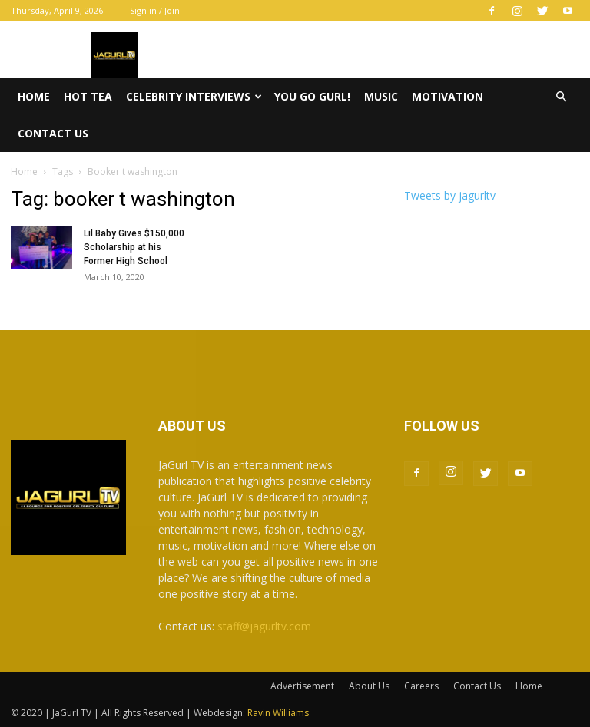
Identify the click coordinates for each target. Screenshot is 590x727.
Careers (421, 685)
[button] (560, 97)
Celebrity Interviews (194, 96)
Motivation (447, 96)
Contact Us (53, 133)
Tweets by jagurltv (450, 195)
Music (381, 96)
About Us (369, 685)
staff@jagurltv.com (264, 626)
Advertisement (302, 685)
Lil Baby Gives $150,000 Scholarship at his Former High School (134, 247)
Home (34, 96)
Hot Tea (88, 96)
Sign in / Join (155, 10)
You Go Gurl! (312, 96)
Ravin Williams (279, 712)
